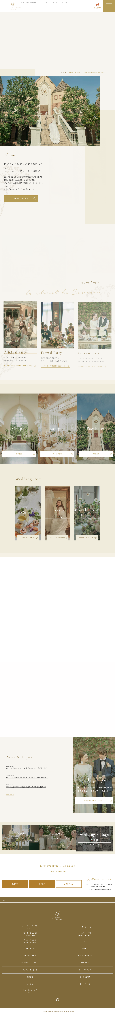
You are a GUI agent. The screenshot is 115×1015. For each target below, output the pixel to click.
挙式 (85, 941)
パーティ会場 (57, 454)
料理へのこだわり (28, 538)
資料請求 (42, 884)
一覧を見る (10, 795)
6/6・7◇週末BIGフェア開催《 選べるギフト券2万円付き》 (26, 787)
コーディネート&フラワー (87, 538)
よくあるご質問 (85, 977)
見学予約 (15, 884)
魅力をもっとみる (21, 198)
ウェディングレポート (30, 970)
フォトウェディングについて (30, 991)
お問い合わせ (68, 884)
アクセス (30, 984)
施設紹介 (96, 454)
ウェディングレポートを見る (94, 801)
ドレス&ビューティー (57, 538)
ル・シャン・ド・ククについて (30, 927)
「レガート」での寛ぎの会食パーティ (85, 934)
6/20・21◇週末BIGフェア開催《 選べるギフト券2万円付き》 (87, 72)
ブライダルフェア (85, 970)
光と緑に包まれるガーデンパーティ (30, 941)
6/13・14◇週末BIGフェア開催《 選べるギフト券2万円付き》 (27, 778)
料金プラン (85, 963)
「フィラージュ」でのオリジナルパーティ (30, 934)
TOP (3, 900)
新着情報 (30, 977)
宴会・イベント (85, 984)
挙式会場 (19, 454)
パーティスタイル (85, 927)
